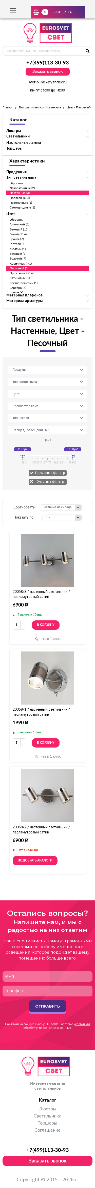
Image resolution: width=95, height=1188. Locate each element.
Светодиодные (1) (22, 207)
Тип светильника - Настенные (40, 107)
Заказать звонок (47, 71)
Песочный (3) (19, 268)
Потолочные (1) (21, 202)
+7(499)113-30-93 (47, 62)
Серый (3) (16, 292)
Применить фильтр (50, 473)
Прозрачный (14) (21, 273)
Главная (8, 107)
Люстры (47, 1109)
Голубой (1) (17, 243)
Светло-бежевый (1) (23, 283)
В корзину (45, 624)
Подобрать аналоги (35, 860)
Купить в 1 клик (48, 639)
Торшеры (14, 148)
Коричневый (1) (21, 263)
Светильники (47, 1116)
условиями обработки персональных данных (57, 1026)
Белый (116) (18, 234)
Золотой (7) (18, 258)
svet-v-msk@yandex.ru (47, 82)
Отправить (47, 1006)
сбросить (16, 183)
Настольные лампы (23, 143)
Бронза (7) (17, 239)
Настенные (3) (20, 192)
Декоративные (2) (22, 188)
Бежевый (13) (19, 229)
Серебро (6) (18, 287)
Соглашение (47, 1130)
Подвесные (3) (20, 197)
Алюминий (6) (19, 224)
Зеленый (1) (18, 253)
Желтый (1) (18, 248)
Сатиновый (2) (20, 277)
